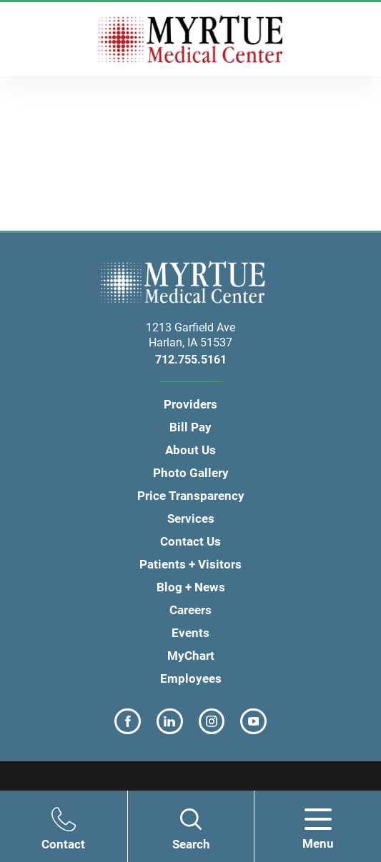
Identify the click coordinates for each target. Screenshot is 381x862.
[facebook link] (127, 721)
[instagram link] (212, 721)
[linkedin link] (170, 721)
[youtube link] (253, 721)
